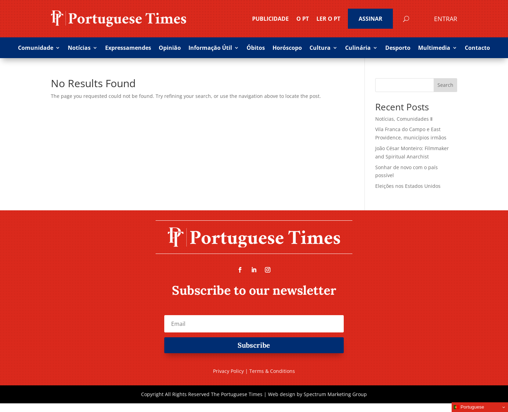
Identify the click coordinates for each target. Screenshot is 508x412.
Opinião (170, 48)
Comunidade (35, 48)
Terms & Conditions (272, 371)
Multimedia (434, 48)
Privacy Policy (228, 371)
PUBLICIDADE (270, 18)
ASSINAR (370, 18)
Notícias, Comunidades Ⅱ (404, 119)
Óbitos (256, 48)
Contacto (477, 48)
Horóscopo (287, 48)
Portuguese (469, 407)
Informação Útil (210, 48)
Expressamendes (128, 48)
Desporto (397, 48)
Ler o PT (328, 18)
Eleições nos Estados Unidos (408, 186)
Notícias (79, 48)
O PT (302, 18)
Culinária (358, 48)
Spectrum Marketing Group (335, 394)
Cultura (320, 48)
